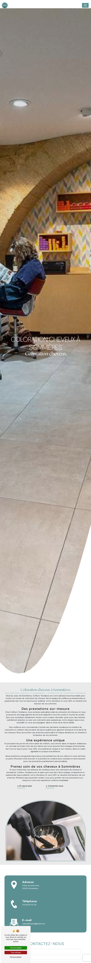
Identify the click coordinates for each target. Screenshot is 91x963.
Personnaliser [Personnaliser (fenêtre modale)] (16, 957)
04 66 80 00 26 (29, 904)
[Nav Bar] (85, 5)
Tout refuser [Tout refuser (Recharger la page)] (16, 952)
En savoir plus (24, 786)
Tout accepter (16, 948)
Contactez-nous (54, 786)
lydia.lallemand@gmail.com (33, 923)
